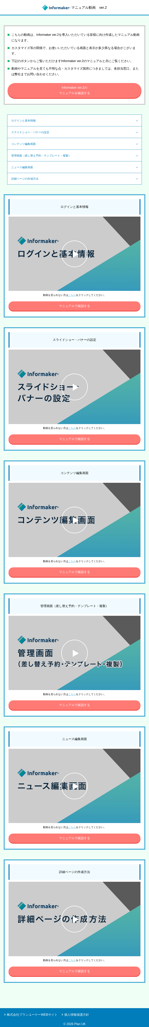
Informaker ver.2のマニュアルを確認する (74, 90)
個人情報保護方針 (76, 1014)
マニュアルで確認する (74, 306)
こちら (72, 295)
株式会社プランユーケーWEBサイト (32, 1014)
